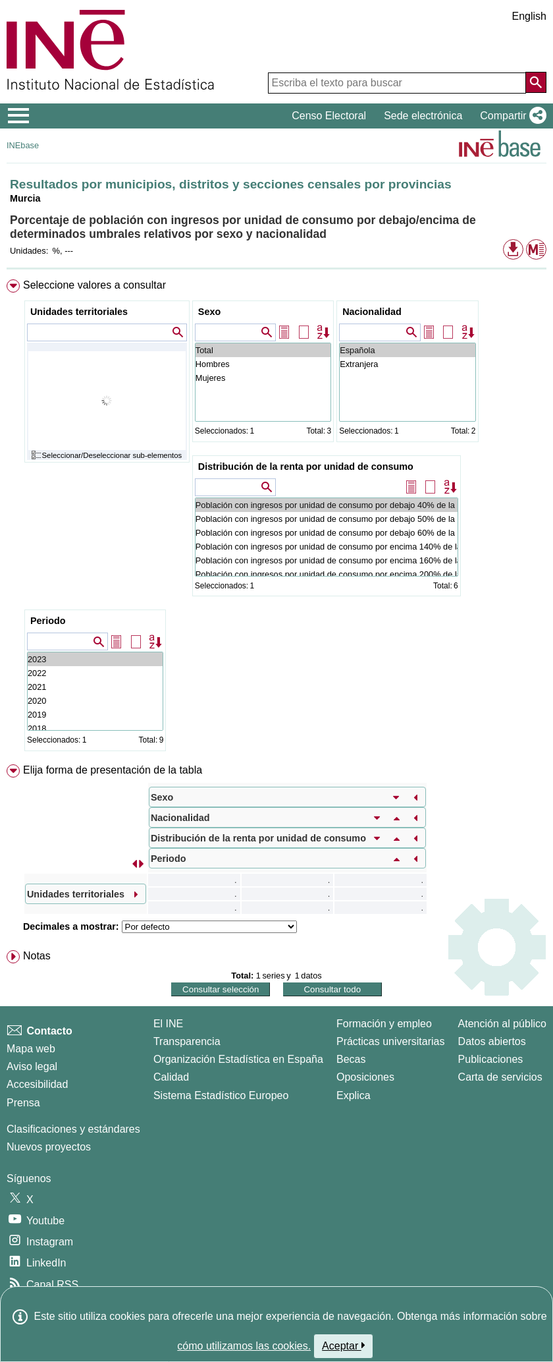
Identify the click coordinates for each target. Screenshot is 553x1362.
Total (263, 350)
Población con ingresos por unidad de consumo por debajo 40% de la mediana (327, 505)
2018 (95, 728)
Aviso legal (32, 1066)
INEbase (23, 145)
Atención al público (502, 1023)
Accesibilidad (37, 1084)
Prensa (23, 1102)
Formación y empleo (384, 1023)
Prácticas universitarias (390, 1041)
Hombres (263, 364)
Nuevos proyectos (49, 1146)
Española (407, 350)
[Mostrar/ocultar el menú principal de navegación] (19, 116)
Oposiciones (365, 1077)
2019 (95, 715)
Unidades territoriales (79, 311)
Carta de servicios (500, 1077)
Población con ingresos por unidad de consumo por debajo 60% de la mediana (327, 533)
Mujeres (263, 378)
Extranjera (407, 364)
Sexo (209, 311)
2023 (95, 659)
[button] (510, 116)
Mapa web (31, 1048)
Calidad (171, 1077)
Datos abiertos (492, 1041)
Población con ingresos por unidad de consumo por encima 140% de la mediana (327, 546)
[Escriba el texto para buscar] (397, 83)
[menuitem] (276, 518)
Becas (350, 1059)
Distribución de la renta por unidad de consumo (305, 466)
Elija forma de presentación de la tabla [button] (112, 770)
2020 (95, 701)
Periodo (48, 620)
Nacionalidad (372, 311)
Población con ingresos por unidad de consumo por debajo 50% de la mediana (327, 519)
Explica (353, 1095)
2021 (95, 687)
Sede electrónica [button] (423, 115)
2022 (95, 673)
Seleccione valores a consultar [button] (94, 285)
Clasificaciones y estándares (73, 1129)
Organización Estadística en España (238, 1059)
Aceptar (343, 1345)
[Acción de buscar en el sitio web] (535, 82)
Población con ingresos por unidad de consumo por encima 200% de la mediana (327, 574)
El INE (168, 1023)
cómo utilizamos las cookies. (244, 1345)
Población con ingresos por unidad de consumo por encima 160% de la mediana (327, 560)
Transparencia (187, 1041)
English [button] (529, 16)
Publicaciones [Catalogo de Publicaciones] (490, 1059)
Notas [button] (37, 955)
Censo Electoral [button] (329, 115)
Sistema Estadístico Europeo (220, 1095)
